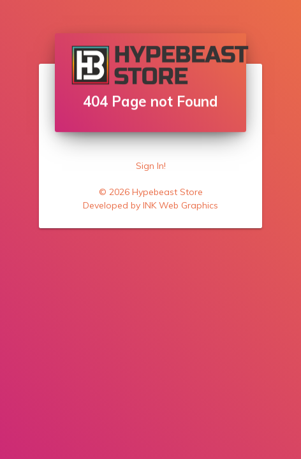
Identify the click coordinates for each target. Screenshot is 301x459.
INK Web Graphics (180, 205)
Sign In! (151, 165)
